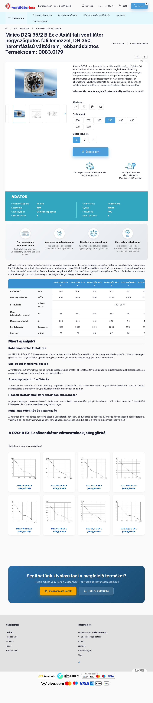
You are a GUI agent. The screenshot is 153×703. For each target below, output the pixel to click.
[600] (89, 127)
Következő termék (138, 43)
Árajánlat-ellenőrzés (42, 15)
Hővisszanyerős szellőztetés (97, 15)
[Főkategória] (6, 28)
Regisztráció (11, 637)
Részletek (77, 102)
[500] (78, 127)
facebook (79, 663)
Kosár (8, 646)
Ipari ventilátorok (21, 28)
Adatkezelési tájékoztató (89, 637)
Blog (80, 655)
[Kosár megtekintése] (139, 6)
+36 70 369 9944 (96, 590)
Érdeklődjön (92, 151)
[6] (76, 140)
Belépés (9, 632)
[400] (121, 120)
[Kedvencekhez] (142, 61)
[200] (78, 120)
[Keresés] (88, 6)
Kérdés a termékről (84, 107)
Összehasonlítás (76, 107)
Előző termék (118, 43)
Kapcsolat (120, 15)
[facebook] (137, 57)
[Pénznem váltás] (109, 6)
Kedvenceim (11, 650)
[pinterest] (145, 57)
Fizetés (81, 641)
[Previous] (7, 114)
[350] (110, 120)
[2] (84, 140)
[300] (99, 120)
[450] (132, 120)
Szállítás (82, 646)
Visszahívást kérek (58, 590)
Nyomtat (92, 107)
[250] (89, 120)
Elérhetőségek (84, 650)
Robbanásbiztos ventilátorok (48, 28)
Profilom (10, 641)
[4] (93, 140)
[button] (16, 18)
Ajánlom (101, 107)
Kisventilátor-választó (68, 15)
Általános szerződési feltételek (92, 632)
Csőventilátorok (40, 21)
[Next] (65, 114)
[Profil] (123, 6)
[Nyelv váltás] (100, 6)
